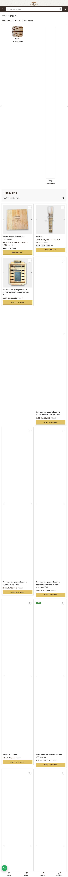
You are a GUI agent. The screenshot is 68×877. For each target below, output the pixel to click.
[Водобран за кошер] (17, 676)
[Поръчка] (62, 197)
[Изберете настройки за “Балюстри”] (50, 250)
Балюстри (40, 236)
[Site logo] (34, 3)
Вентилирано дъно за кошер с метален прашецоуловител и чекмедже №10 (48, 584)
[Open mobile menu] (3, 9)
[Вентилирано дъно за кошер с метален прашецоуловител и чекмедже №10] (50, 504)
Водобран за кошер (11, 754)
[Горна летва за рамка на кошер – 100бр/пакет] (50, 676)
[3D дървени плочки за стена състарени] (17, 219)
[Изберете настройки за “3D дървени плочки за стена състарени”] (17, 252)
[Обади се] (4, 868)
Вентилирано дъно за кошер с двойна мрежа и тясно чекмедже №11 (16, 292)
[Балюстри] (50, 219)
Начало (4, 16)
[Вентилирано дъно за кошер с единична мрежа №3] (17, 504)
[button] (17, 302)
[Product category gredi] (51, 106)
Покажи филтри (12, 198)
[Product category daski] (18, 35)
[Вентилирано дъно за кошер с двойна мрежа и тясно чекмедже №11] (17, 272)
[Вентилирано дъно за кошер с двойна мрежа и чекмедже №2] (50, 334)
